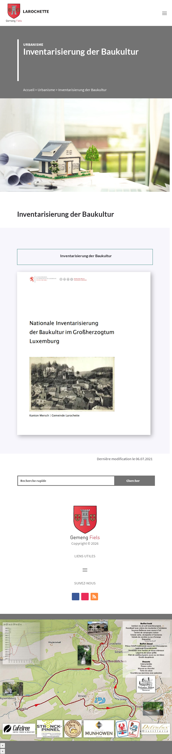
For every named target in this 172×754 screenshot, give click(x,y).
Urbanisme (33, 44)
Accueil (28, 89)
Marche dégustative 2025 (19, 616)
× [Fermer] (2, 745)
